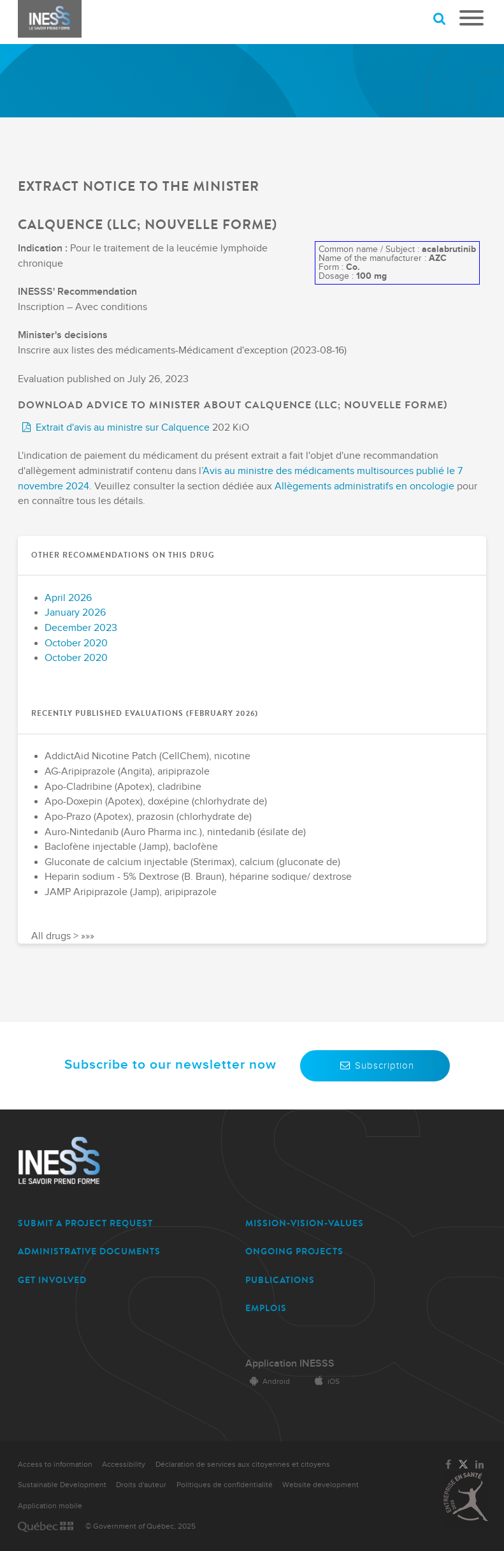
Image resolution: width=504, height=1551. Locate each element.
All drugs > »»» (62, 936)
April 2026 (68, 598)
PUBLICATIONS (280, 1280)
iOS (325, 1381)
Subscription (375, 1065)
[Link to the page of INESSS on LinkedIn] (480, 1465)
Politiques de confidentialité (224, 1485)
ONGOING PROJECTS (294, 1251)
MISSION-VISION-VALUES (304, 1223)
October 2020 (76, 643)
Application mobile (50, 1506)
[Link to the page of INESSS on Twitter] (463, 1465)
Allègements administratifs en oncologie (364, 486)
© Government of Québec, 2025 (140, 1526)
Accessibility (123, 1464)
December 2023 (81, 628)
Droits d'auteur (141, 1485)
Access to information (55, 1464)
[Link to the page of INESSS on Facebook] (448, 1465)
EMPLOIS (266, 1308)
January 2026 (75, 613)
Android (267, 1381)
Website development (320, 1485)
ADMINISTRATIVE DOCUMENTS (89, 1251)
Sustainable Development (62, 1485)
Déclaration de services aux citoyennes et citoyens (242, 1464)
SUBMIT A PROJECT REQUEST (85, 1223)
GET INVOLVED (52, 1280)
